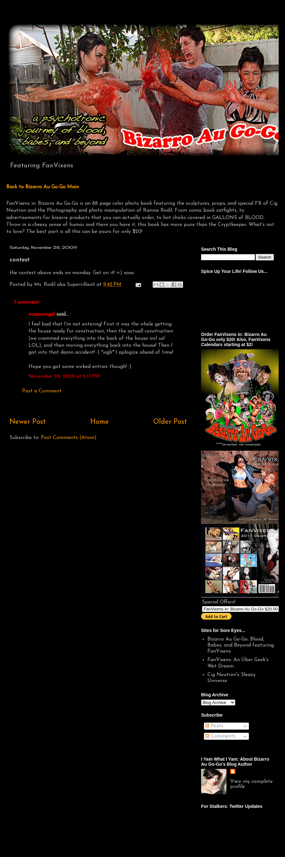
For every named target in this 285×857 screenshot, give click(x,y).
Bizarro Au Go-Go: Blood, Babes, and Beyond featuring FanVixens (240, 645)
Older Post (170, 422)
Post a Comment (41, 391)
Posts (214, 726)
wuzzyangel (41, 314)
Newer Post (28, 422)
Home (99, 422)
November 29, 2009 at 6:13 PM (64, 376)
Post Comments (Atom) (69, 437)
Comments (220, 736)
